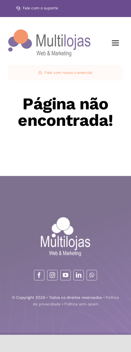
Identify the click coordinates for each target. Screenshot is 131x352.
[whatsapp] (92, 275)
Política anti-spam (81, 304)
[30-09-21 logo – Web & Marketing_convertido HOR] (49, 32)
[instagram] (52, 275)
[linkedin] (78, 275)
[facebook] (39, 275)
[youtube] (65, 275)
